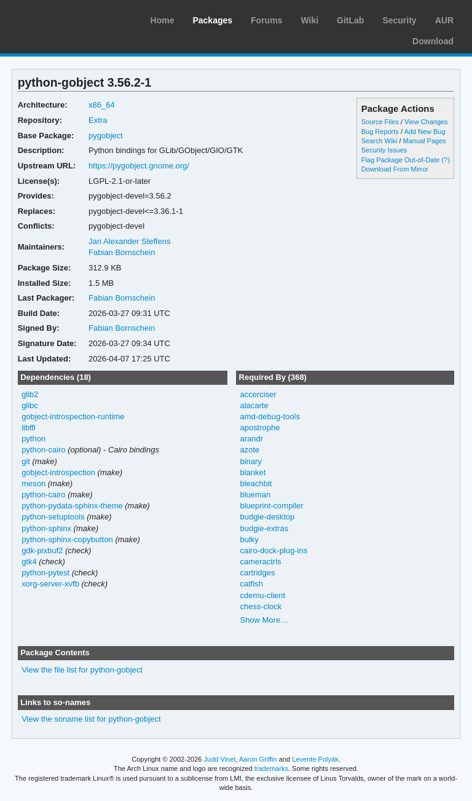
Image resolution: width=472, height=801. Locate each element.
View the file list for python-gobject (82, 669)
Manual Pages (424, 140)
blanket (253, 472)
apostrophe (260, 427)
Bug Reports (380, 131)
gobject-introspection (58, 472)
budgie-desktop (267, 516)
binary (250, 461)
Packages (212, 20)
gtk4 (29, 561)
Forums (266, 20)
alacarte (254, 405)
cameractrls (260, 561)
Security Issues (384, 150)
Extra (97, 120)
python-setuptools (53, 516)
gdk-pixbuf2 (42, 550)
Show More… (264, 620)
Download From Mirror (394, 169)
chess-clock (260, 606)
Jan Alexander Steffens (129, 241)
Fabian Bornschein (121, 252)
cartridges (257, 572)
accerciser (258, 394)
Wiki (309, 20)
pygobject (105, 135)
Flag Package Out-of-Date (400, 160)
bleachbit (256, 483)
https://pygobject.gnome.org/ (138, 165)
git (26, 461)
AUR (444, 20)
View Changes (426, 121)
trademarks (271, 768)
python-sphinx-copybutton (67, 539)
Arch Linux (67, 18)
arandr (251, 438)
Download (433, 41)
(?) (445, 160)
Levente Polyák (315, 759)
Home (163, 20)
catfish (251, 583)
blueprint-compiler (271, 505)
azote (249, 449)
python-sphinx (46, 528)
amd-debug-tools (269, 416)
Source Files (380, 121)
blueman (255, 494)
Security (399, 20)
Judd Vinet (220, 759)
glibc (30, 405)
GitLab (350, 20)
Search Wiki (379, 140)
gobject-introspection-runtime (73, 416)
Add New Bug (424, 131)
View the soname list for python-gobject (91, 719)
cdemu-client (262, 595)
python (33, 438)
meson (33, 483)
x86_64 (101, 104)
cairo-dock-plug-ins (273, 550)
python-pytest (45, 572)
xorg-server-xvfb (50, 583)
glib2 (30, 394)
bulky (249, 539)
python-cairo (43, 449)
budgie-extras (264, 528)
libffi (29, 427)
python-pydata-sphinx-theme (72, 505)
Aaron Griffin (258, 759)
